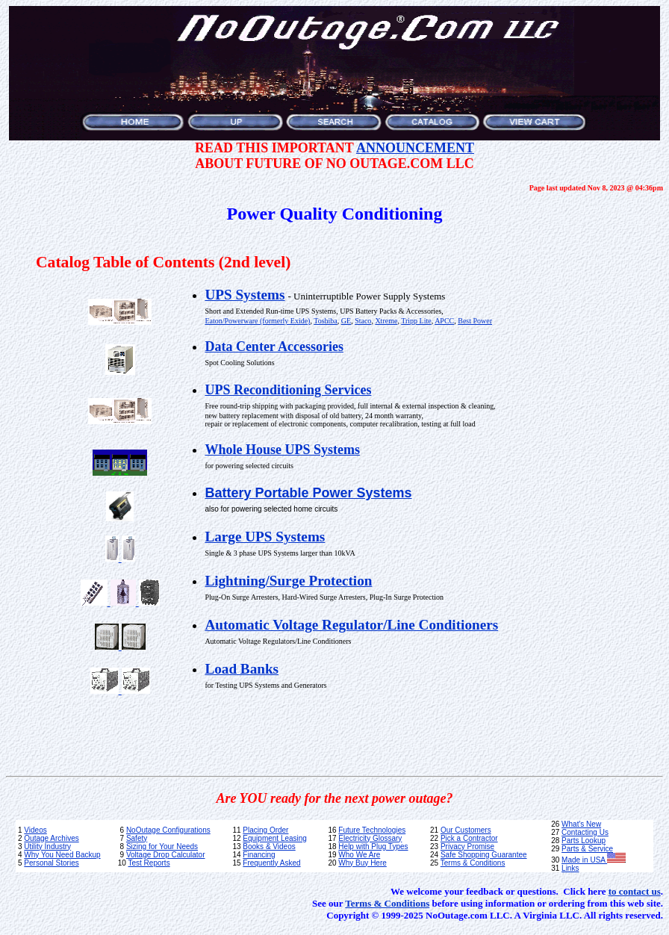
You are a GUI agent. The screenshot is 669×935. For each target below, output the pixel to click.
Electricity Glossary (370, 838)
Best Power (475, 321)
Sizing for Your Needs (162, 846)
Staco (363, 321)
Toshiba (325, 321)
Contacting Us (585, 832)
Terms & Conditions (473, 863)
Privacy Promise (467, 846)
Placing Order (265, 830)
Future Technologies (371, 830)
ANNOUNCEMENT (415, 147)
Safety (136, 838)
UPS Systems (244, 294)
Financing (259, 855)
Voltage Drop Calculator (165, 855)
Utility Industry (47, 846)
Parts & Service (587, 849)
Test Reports (149, 863)
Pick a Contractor (469, 838)
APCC (444, 321)
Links (570, 868)
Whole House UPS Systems (282, 449)
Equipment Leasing (275, 838)
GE (346, 321)
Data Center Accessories (274, 346)
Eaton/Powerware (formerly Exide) (257, 321)
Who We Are (359, 855)
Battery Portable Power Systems (308, 492)
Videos (35, 830)
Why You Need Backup (62, 855)
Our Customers (466, 830)
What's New (581, 824)
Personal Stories (51, 863)
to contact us (635, 891)
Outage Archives (51, 838)
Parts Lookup (583, 840)
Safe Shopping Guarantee (484, 855)
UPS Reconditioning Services (288, 389)
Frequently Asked (271, 863)
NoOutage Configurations (168, 830)
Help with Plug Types (373, 846)
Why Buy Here (362, 863)
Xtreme (386, 321)
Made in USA (593, 860)
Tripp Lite (416, 321)
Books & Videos (269, 846)
